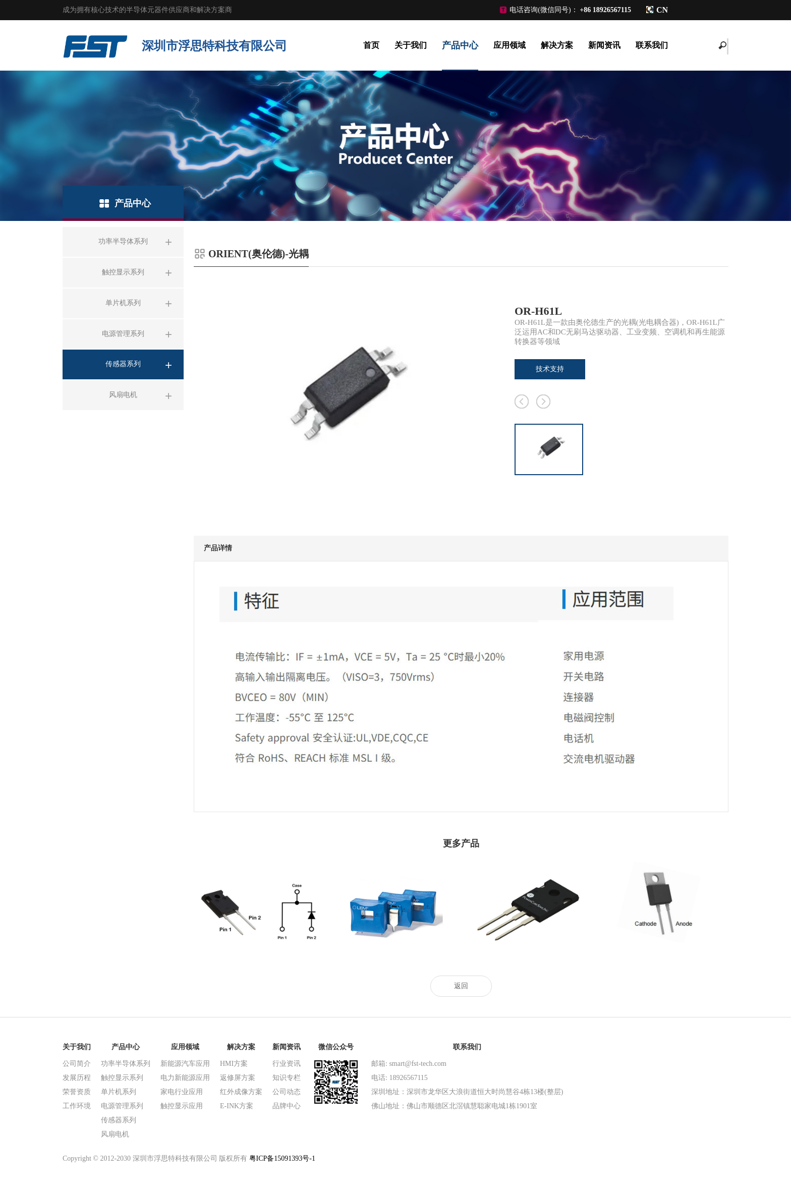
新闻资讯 (604, 45)
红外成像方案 (241, 1092)
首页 (371, 45)
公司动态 (286, 1092)
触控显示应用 (181, 1106)
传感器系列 (118, 1120)
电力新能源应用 (185, 1077)
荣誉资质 (77, 1092)
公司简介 (77, 1063)
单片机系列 (118, 1092)
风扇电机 (115, 1134)
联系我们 (652, 45)
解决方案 (557, 45)
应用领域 (509, 45)
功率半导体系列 (125, 1063)
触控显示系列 (122, 1077)
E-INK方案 (236, 1106)
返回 (461, 986)
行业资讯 (286, 1063)
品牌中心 (286, 1106)
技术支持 (550, 369)
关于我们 (410, 45)
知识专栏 (286, 1077)
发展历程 (77, 1077)
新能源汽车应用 (185, 1063)
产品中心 (460, 45)
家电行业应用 (181, 1092)
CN (662, 10)
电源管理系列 (122, 1106)
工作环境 (77, 1106)
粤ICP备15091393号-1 (282, 1158)
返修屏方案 (237, 1077)
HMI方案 (234, 1063)
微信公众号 (336, 1047)
